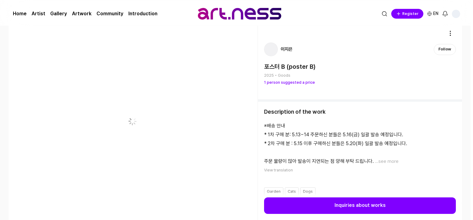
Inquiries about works (360, 205)
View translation (278, 169)
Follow (444, 49)
